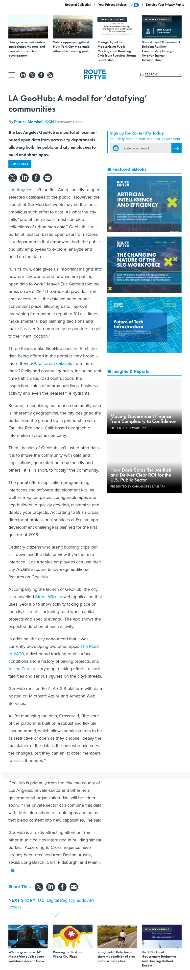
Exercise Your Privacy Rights (165, 4)
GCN (49, 122)
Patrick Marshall (28, 122)
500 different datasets (50, 363)
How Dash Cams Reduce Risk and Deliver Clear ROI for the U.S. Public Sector (140, 475)
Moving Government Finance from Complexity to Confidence (143, 418)
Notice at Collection (78, 4)
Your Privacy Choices (118, 5)
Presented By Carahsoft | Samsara (137, 486)
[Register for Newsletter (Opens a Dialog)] (176, 148)
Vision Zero (19, 668)
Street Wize (46, 596)
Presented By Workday (128, 428)
